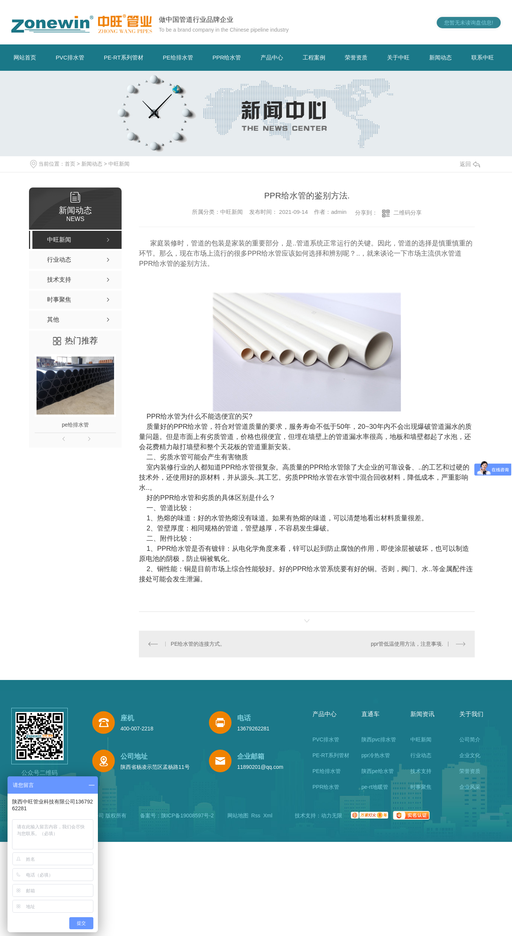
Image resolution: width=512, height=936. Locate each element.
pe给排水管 (75, 425)
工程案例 (314, 57)
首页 (70, 164)
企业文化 (469, 755)
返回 (470, 164)
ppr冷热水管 (375, 755)
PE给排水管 (178, 57)
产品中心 (272, 57)
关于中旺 (398, 57)
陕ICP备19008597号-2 (187, 816)
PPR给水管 (227, 57)
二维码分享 (407, 212)
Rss (255, 816)
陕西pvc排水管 (378, 739)
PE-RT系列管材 (123, 57)
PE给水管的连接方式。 (198, 644)
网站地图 (237, 816)
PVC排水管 (70, 57)
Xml (267, 816)
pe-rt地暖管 (374, 787)
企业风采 (469, 787)
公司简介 (469, 739)
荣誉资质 (356, 57)
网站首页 (25, 57)
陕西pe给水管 (377, 771)
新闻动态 (440, 57)
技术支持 (420, 771)
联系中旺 (482, 57)
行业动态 (420, 755)
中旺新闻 (119, 164)
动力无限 (331, 816)
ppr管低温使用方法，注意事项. (407, 644)
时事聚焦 (420, 787)
